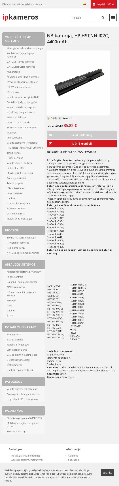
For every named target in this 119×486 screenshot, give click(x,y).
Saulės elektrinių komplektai (22, 354)
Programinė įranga (17, 431)
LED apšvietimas (15, 188)
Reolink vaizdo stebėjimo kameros (20, 55)
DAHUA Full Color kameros (21, 66)
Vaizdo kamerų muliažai (19, 163)
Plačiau (8, 480)
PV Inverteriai (14, 334)
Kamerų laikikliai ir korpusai (21, 107)
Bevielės (11, 300)
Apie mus (73, 455)
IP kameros (13, 92)
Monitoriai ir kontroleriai (20, 173)
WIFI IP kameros (15, 213)
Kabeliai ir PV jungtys (18, 344)
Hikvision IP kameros (18, 242)
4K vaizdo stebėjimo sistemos (23, 76)
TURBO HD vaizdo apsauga (21, 237)
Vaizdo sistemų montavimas (22, 389)
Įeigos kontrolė (15, 276)
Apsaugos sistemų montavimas (24, 394)
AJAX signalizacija (16, 287)
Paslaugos (73, 459)
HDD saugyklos (15, 157)
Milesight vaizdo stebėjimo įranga (25, 48)
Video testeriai (15, 193)
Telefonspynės (15, 183)
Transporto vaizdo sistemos (22, 127)
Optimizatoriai (14, 364)
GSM (9, 305)
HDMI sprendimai (16, 208)
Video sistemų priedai (19, 122)
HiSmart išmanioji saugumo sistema (21, 293)
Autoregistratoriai (16, 178)
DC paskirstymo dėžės (19, 359)
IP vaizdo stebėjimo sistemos (22, 82)
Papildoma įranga (16, 247)
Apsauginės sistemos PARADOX (24, 271)
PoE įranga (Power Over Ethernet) (25, 147)
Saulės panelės (15, 339)
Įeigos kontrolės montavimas (22, 399)
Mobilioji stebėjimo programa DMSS (22, 424)
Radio (10, 315)
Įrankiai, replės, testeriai (20, 370)
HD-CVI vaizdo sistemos (19, 87)
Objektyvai (12, 132)
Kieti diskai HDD (15, 168)
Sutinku (107, 472)
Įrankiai (11, 198)
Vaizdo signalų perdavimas (21, 112)
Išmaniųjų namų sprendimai (22, 282)
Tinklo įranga (14, 152)
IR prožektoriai (14, 137)
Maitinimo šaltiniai (16, 117)
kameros (20, 17)
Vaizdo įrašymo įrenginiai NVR (23, 97)
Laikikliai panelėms (17, 349)
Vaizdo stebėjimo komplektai (22, 142)
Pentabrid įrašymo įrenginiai (22, 102)
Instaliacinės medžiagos (19, 218)
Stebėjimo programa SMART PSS (24, 418)
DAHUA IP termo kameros (20, 61)
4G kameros (13, 71)
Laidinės (11, 310)
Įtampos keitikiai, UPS (18, 203)
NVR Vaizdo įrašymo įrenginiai (23, 252)
